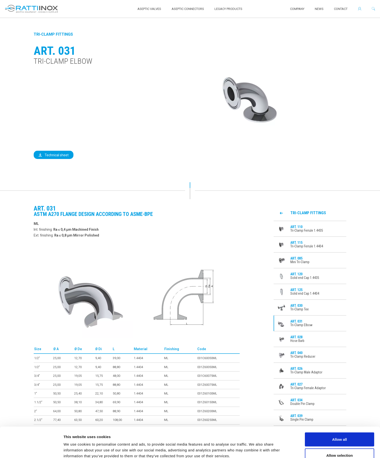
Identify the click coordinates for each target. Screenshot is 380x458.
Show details (254, 445)
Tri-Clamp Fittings (53, 34)
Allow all (339, 413)
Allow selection (339, 429)
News (319, 9)
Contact (341, 9)
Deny (339, 445)
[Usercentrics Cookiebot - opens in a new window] (31, 448)
